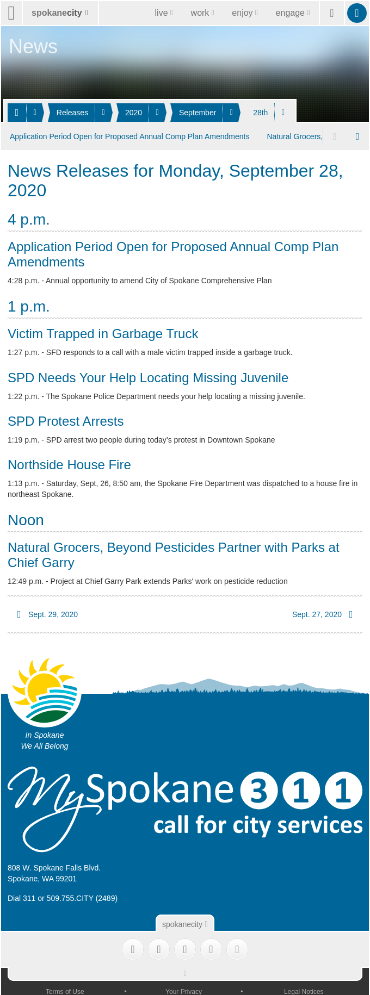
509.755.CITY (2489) (82, 896)
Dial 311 (21, 896)
